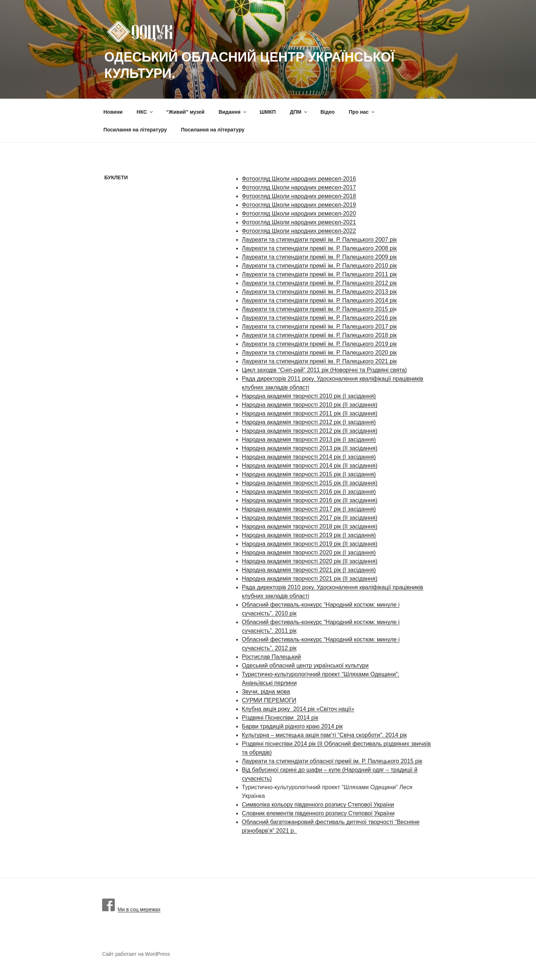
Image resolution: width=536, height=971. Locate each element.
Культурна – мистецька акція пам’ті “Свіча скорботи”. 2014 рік (324, 735)
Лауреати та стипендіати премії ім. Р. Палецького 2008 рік (319, 248)
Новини (113, 112)
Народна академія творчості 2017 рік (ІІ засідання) (309, 518)
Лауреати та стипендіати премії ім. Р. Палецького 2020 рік (319, 353)
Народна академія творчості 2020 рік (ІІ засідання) (309, 561)
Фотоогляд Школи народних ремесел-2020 (299, 213)
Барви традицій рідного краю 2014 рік (292, 726)
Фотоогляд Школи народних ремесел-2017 (299, 187)
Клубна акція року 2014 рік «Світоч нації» (298, 709)
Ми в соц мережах (131, 909)
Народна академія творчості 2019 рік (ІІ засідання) (309, 544)
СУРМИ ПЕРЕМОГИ (269, 700)
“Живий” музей (185, 112)
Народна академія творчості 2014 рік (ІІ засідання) (309, 466)
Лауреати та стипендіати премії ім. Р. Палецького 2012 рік (319, 283)
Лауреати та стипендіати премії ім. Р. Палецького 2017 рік (319, 326)
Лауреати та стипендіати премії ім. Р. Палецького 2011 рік (319, 274)
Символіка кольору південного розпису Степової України (318, 805)
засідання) (362, 431)
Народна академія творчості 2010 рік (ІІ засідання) (309, 405)
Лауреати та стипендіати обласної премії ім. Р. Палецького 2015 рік (332, 761)
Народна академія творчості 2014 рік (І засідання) (309, 457)
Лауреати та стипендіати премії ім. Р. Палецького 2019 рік (319, 344)
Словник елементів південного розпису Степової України (318, 813)
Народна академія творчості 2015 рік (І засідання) (309, 474)
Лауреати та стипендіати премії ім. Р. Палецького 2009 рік (319, 257)
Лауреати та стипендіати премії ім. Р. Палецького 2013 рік (319, 292)
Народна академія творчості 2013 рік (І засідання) (309, 439)
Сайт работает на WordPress (136, 954)
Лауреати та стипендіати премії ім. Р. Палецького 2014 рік (319, 300)
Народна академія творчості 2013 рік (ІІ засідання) (309, 448)
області (299, 387)
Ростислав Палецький (271, 657)
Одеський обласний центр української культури (305, 665)
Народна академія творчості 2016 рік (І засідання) (309, 492)
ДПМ (299, 112)
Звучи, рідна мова (266, 692)
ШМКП (268, 112)
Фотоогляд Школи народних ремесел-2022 (299, 231)
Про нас (362, 112)
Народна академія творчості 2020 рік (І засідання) (309, 552)
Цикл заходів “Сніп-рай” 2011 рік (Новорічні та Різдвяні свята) (324, 370)
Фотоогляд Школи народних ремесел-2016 (299, 179)
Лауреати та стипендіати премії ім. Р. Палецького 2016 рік (319, 318)
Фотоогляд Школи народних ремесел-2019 (299, 205)
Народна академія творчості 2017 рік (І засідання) (309, 509)
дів (284, 387)
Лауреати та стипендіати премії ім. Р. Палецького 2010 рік (319, 266)
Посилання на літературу (135, 130)
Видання (233, 112)
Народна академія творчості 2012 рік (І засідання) (309, 422)
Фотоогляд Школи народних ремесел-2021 (299, 222)
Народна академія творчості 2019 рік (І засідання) (309, 535)
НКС (145, 112)
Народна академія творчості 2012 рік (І (294, 431)
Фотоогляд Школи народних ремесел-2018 (299, 196)
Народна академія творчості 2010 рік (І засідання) (309, 396)
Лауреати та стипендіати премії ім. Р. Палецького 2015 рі (318, 309)
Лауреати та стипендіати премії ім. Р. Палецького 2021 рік (319, 361)
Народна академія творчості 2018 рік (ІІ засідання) (309, 526)
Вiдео (328, 112)
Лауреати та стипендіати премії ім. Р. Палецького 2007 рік (319, 240)
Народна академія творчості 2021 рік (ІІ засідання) (309, 579)
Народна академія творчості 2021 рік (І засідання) (309, 570)
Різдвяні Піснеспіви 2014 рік (280, 718)
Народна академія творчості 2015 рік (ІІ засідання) (309, 483)
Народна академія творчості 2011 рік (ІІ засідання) (309, 413)
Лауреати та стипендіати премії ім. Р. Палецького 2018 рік (319, 335)
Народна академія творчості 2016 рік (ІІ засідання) (309, 500)
